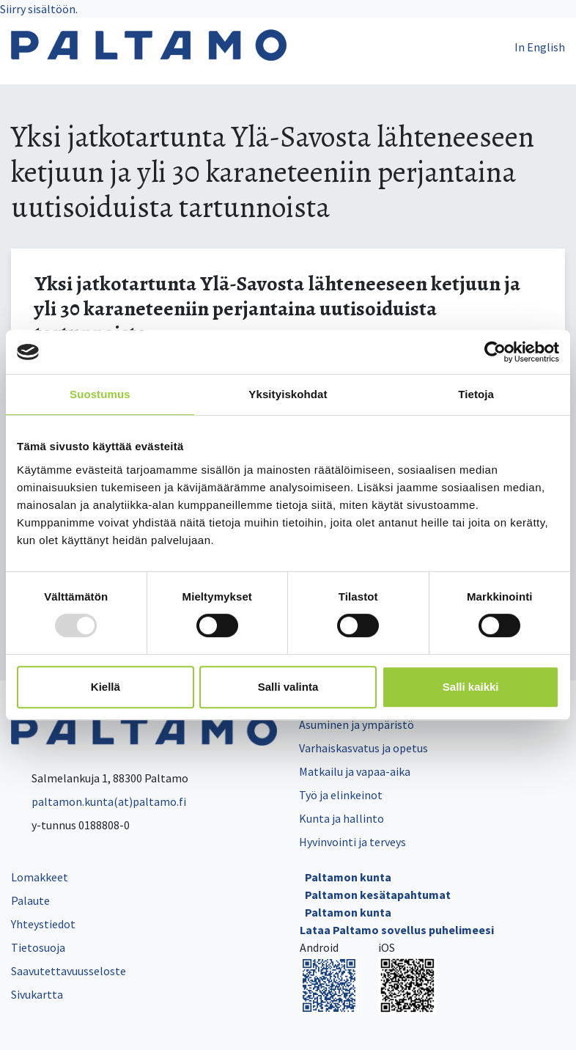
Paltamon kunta (348, 877)
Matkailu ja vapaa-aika (354, 771)
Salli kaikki (471, 686)
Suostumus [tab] (100, 394)
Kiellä (105, 686)
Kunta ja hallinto (341, 818)
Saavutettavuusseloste (68, 970)
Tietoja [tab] (476, 394)
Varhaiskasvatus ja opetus (363, 748)
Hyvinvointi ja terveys (352, 841)
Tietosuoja (38, 947)
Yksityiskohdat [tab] (287, 394)
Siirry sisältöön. (39, 8)
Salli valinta (288, 686)
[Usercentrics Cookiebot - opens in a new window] (495, 352)
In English (539, 47)
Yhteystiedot (43, 924)
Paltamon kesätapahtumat (378, 894)
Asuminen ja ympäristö (356, 724)
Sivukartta (37, 994)
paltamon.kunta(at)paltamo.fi (98, 801)
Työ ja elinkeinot (341, 795)
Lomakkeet (39, 877)
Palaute (30, 900)
